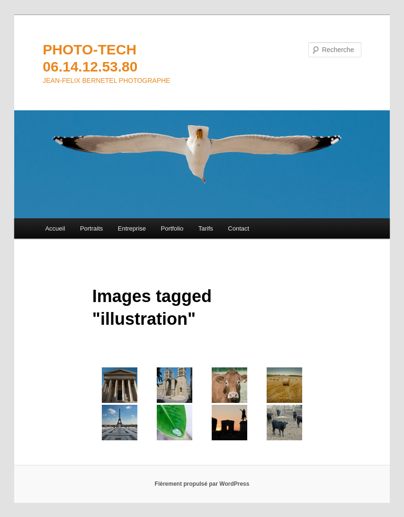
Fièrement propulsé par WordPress (202, 484)
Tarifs (205, 228)
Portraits (91, 228)
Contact (238, 228)
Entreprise (132, 228)
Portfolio (172, 228)
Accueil (55, 228)
